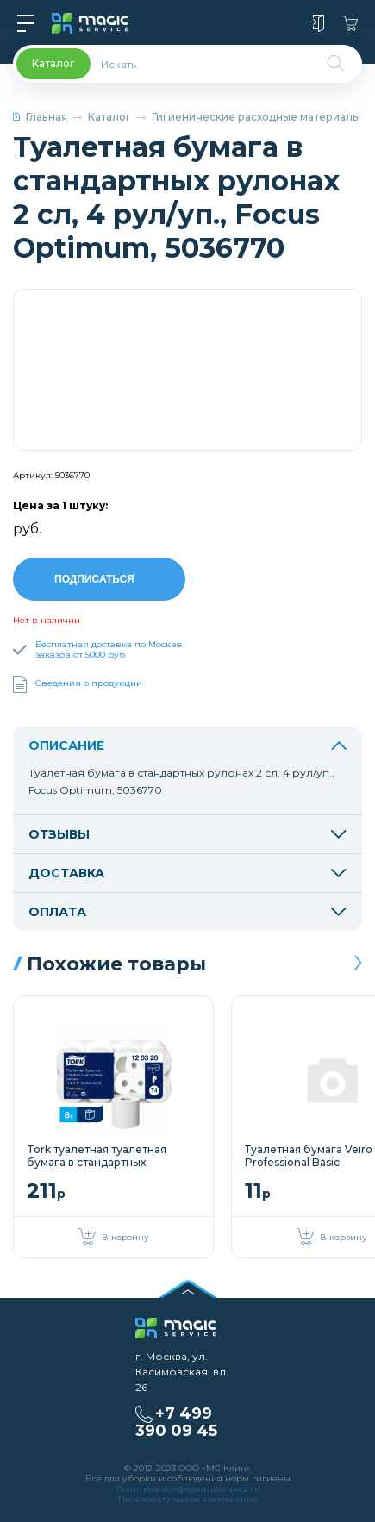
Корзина (350, 23)
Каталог (109, 116)
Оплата (187, 909)
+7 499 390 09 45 (176, 1419)
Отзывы (187, 831)
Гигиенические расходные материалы (256, 116)
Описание (187, 743)
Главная (40, 116)
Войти (316, 23)
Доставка (187, 870)
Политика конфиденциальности (188, 1486)
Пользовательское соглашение (188, 1496)
